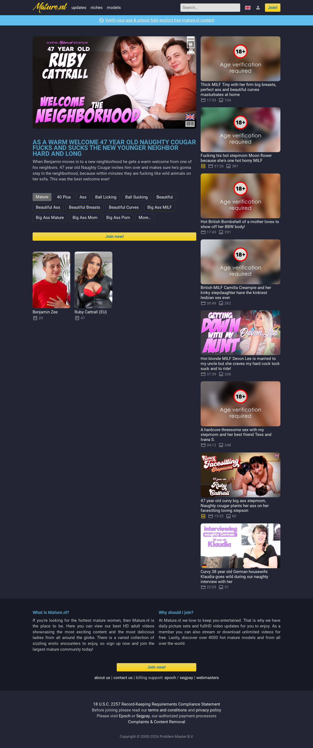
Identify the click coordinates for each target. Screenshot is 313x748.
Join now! (114, 237)
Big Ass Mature (50, 218)
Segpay (143, 715)
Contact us (123, 677)
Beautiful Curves (124, 207)
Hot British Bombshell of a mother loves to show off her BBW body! (240, 224)
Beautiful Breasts (84, 207)
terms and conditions (167, 710)
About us (102, 677)
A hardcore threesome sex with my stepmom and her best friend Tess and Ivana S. (236, 434)
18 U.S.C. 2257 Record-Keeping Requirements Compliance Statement (156, 704)
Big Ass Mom (85, 218)
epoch (170, 677)
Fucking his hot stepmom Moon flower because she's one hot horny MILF (236, 158)
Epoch (124, 715)
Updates (79, 7)
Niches (97, 7)
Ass (83, 197)
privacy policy (208, 710)
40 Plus (64, 197)
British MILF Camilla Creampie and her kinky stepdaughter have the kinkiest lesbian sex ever (236, 292)
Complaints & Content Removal (156, 721)
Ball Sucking (136, 197)
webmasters (207, 677)
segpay (186, 677)
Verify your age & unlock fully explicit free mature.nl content (159, 20)
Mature (42, 197)
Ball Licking (106, 197)
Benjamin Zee (45, 312)
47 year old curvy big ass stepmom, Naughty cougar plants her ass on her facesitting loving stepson (235, 505)
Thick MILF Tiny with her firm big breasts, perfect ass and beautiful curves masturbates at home (238, 89)
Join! (272, 7)
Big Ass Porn (118, 218)
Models (114, 7)
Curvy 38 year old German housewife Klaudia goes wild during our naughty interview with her (234, 576)
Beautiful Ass (48, 207)
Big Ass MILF (159, 207)
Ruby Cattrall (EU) (91, 312)
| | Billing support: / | (156, 677)
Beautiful (164, 197)
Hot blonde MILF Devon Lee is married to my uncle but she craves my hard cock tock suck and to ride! (240, 363)
